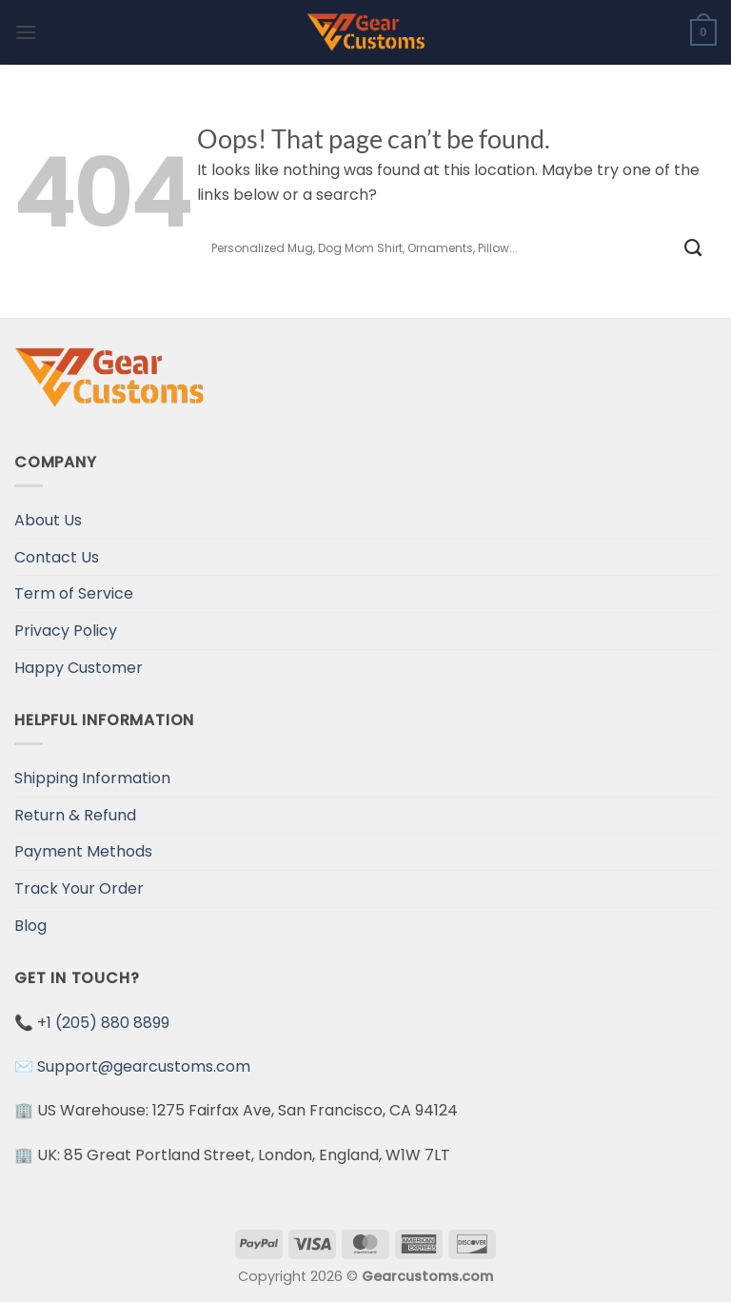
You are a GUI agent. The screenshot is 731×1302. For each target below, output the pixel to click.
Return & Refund (75, 815)
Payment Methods (83, 851)
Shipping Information (92, 778)
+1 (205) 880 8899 (103, 1023)
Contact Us (56, 557)
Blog (30, 926)
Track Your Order (79, 888)
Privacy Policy (65, 630)
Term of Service (73, 593)
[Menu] (25, 32)
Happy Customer (78, 668)
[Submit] (694, 248)
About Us (48, 520)
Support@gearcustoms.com (143, 1066)
